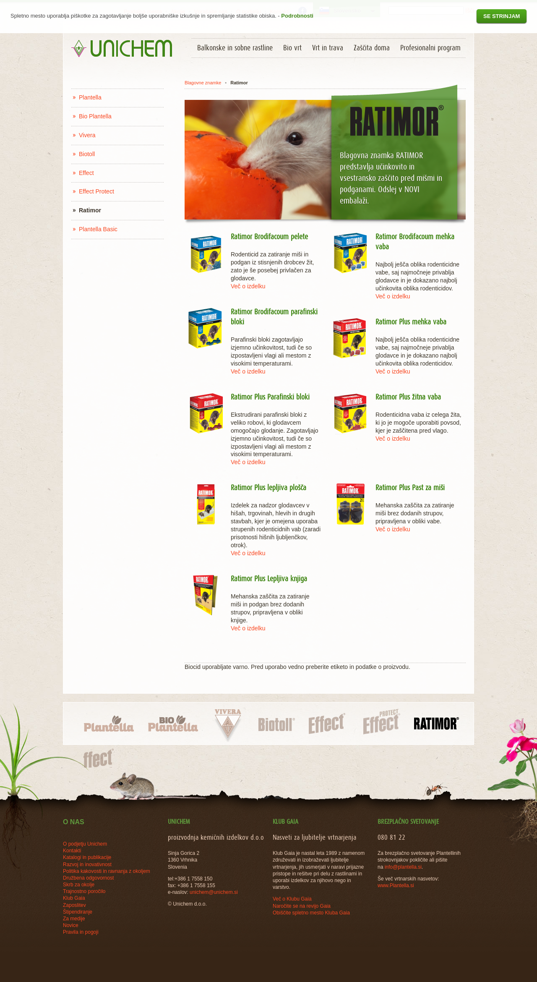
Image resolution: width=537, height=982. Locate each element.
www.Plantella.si (396, 885)
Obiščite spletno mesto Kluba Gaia (311, 913)
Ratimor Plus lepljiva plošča (268, 488)
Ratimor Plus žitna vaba (408, 397)
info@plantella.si (403, 867)
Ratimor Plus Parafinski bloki (270, 397)
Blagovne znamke (203, 82)
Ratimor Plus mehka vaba (410, 322)
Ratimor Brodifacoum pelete (269, 237)
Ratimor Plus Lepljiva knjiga (269, 579)
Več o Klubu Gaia (292, 899)
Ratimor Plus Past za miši (410, 488)
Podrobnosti (297, 16)
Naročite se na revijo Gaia (302, 906)
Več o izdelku (248, 286)
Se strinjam (501, 16)
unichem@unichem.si (214, 892)
